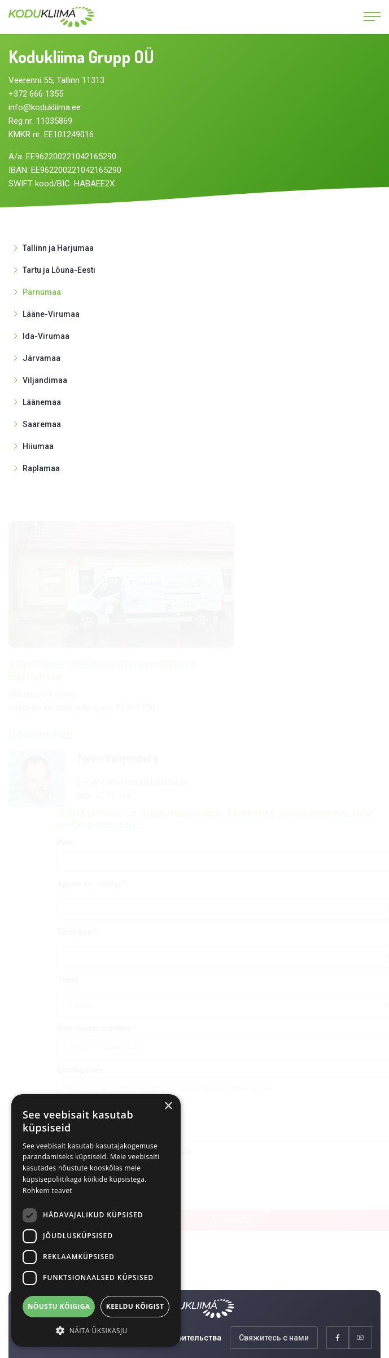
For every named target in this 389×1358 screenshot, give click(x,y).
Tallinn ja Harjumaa (58, 248)
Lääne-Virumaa (51, 314)
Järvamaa (41, 358)
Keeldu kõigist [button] (135, 1306)
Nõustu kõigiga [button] (59, 1306)
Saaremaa (42, 424)
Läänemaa (42, 402)
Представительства (182, 1337)
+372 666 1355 (35, 94)
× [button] (168, 1106)
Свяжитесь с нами (274, 1337)
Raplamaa (41, 468)
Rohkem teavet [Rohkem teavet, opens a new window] (47, 1190)
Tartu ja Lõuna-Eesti (59, 270)
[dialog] (96, 1220)
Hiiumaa (38, 446)
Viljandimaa (45, 380)
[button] (96, 1330)
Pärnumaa (42, 292)
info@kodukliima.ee (44, 107)
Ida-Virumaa (46, 336)
